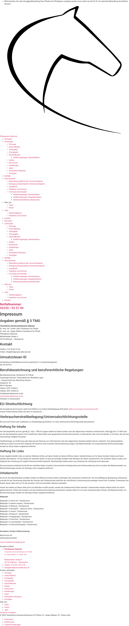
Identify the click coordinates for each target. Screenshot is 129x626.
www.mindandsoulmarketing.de (12, 542)
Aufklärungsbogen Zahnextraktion (26, 157)
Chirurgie (12, 144)
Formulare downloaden (18, 192)
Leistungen (8, 142)
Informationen (9, 179)
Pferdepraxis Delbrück (8, 136)
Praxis (11, 208)
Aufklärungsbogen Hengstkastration (27, 197)
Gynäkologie (13, 165)
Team (11, 205)
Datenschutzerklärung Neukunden (26, 200)
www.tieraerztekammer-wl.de (11, 396)
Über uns (7, 202)
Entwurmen (13, 163)
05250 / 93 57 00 (12, 306)
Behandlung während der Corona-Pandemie (26, 181)
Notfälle (7, 176)
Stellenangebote (15, 213)
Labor (11, 168)
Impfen (11, 160)
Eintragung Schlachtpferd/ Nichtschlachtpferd (27, 184)
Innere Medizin (14, 147)
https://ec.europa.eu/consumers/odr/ (83, 409)
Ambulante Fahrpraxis (17, 171)
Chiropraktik (13, 152)
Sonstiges (13, 173)
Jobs (6, 210)
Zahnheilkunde (14, 155)
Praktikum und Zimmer (18, 189)
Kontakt (7, 218)
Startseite (8, 139)
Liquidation (13, 187)
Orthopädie (13, 150)
